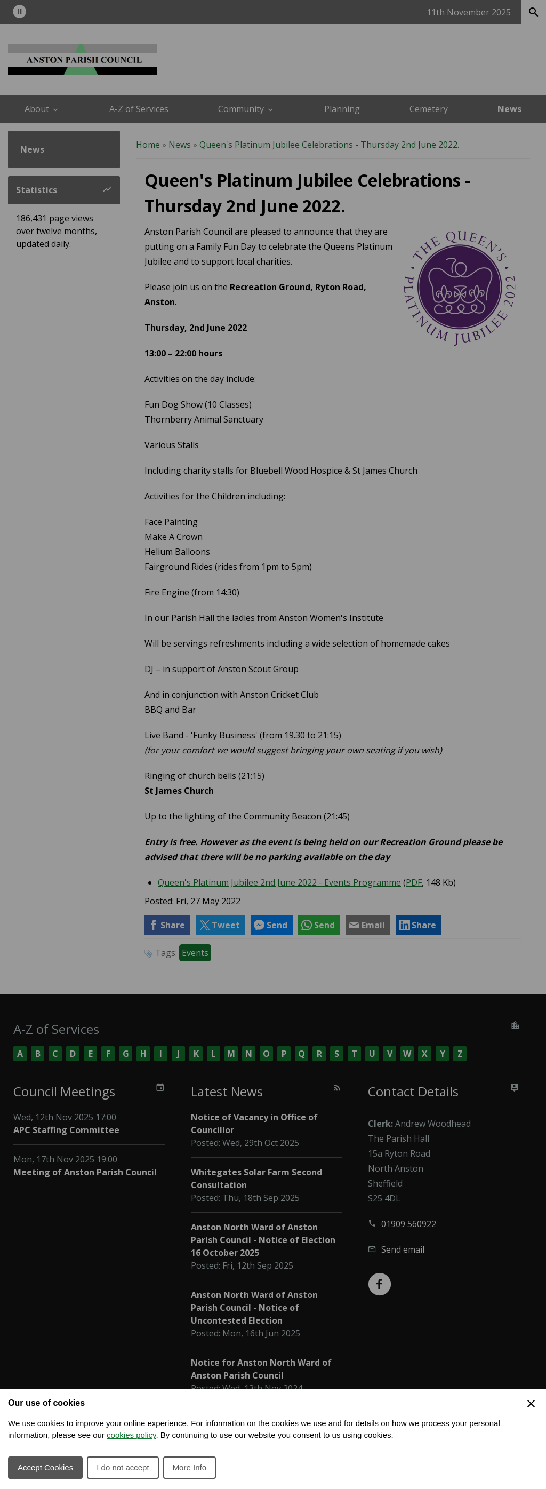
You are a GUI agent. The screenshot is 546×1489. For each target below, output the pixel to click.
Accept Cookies (45, 1467)
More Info (189, 1467)
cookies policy (131, 1434)
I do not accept (123, 1467)
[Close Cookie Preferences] (531, 1403)
